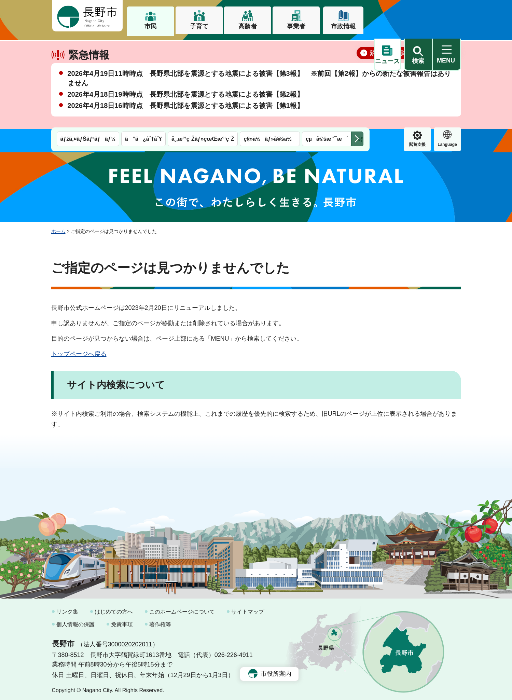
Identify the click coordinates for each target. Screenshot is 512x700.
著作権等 (160, 621)
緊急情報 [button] (447, 51)
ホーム (58, 228)
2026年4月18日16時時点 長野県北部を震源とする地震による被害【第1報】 (186, 126)
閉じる (446, 73)
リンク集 (67, 608)
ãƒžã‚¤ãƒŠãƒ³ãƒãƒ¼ (88, 47)
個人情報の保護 (75, 621)
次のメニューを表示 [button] (357, 47)
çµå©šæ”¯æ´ (327, 47)
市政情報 (343, 26)
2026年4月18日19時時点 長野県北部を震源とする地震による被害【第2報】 (186, 115)
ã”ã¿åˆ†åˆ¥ (143, 47)
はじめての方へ (114, 608)
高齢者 (247, 26)
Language (417, 52)
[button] (418, 16)
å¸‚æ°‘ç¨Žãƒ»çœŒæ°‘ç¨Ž (202, 47)
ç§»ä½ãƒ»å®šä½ (270, 47)
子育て (199, 26)
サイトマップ (247, 608)
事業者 (296, 26)
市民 (150, 26)
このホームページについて (182, 608)
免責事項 (122, 621)
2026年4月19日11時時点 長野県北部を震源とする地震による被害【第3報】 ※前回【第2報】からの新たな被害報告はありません (259, 99)
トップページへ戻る (79, 350)
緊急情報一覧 (388, 73)
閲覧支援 (387, 52)
